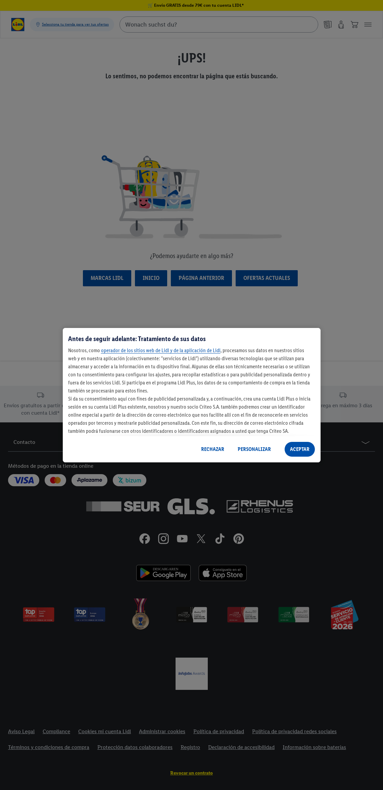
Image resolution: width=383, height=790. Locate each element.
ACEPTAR (299, 449)
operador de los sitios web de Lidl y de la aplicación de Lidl (161, 350)
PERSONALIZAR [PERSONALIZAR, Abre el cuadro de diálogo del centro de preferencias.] (254, 449)
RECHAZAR (212, 449)
